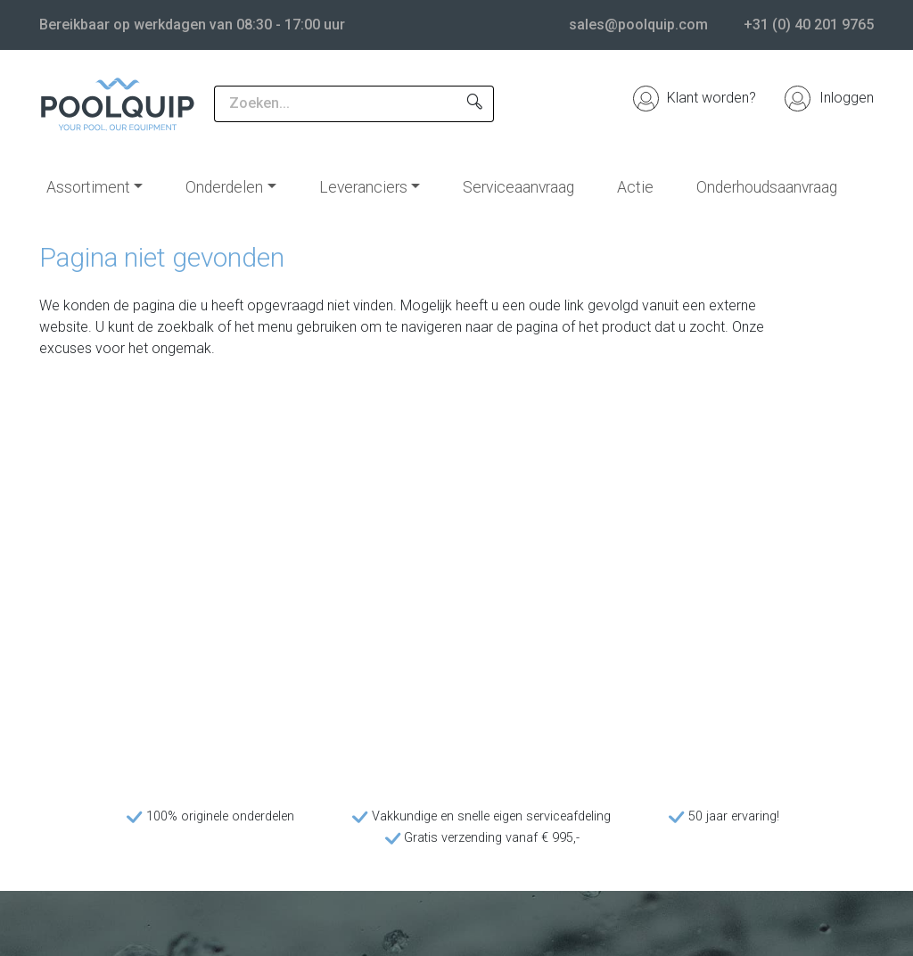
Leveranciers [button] (363, 187)
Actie (635, 187)
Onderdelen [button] (224, 187)
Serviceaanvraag (518, 187)
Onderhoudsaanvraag (766, 187)
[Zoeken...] (335, 104)
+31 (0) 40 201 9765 (809, 24)
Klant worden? (695, 97)
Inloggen (829, 97)
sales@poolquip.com (638, 24)
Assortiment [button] (88, 187)
